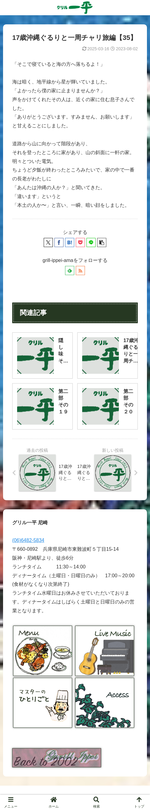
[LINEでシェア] (91, 242)
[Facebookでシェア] (59, 242)
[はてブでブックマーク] (69, 242)
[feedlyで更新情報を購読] (69, 270)
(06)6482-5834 (28, 540)
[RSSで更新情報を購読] (80, 270)
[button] (101, 242)
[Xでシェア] (48, 242)
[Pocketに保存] (80, 242)
